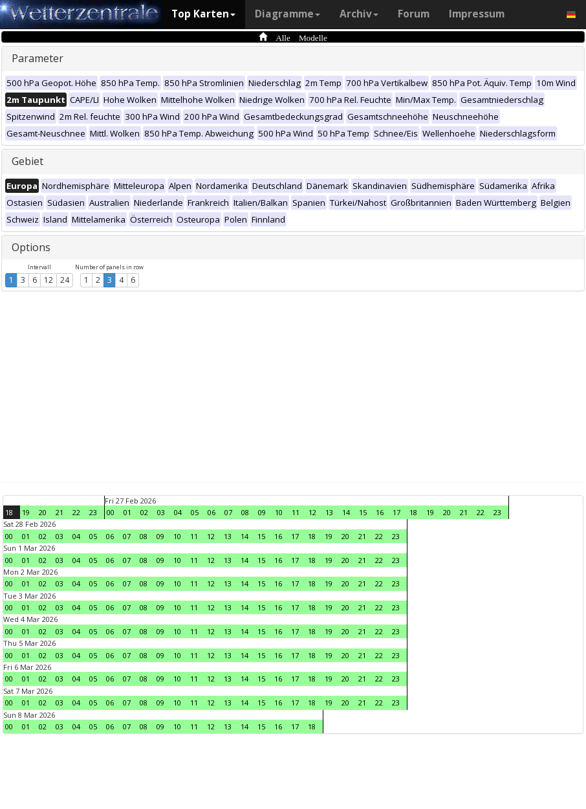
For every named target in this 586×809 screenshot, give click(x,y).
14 (346, 512)
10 (279, 512)
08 (245, 512)
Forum (413, 14)
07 (228, 512)
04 (178, 512)
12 (48, 279)
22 (76, 512)
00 (110, 512)
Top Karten (203, 14)
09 (262, 512)
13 (329, 512)
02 (144, 512)
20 (43, 512)
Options (31, 247)
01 (127, 512)
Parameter (37, 58)
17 (396, 512)
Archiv (359, 14)
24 (64, 279)
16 (380, 512)
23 (93, 512)
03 (161, 512)
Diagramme (287, 14)
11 (295, 512)
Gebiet (27, 161)
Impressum (477, 14)
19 (26, 512)
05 (195, 512)
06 (211, 512)
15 (363, 512)
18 (9, 512)
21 (59, 512)
